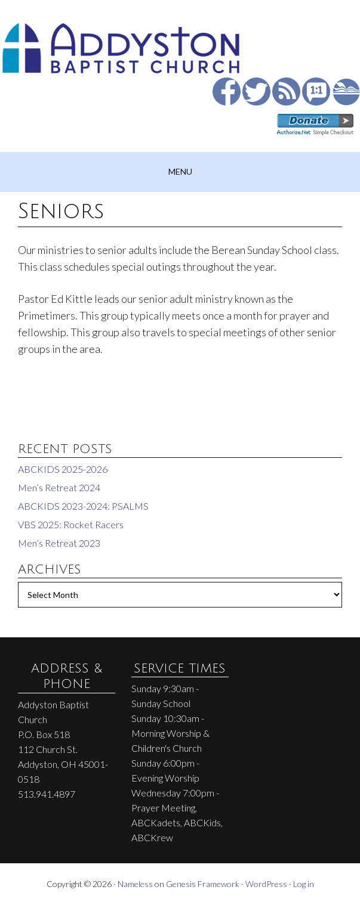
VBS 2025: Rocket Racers (71, 524)
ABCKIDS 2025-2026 (62, 469)
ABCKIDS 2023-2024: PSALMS (83, 506)
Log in (303, 884)
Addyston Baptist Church (180, 42)
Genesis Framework (202, 884)
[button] (180, 172)
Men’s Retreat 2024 (59, 487)
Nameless (135, 884)
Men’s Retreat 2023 (59, 542)
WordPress (266, 884)
